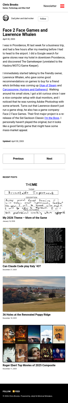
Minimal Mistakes (45, 396)
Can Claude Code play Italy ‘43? (22, 266)
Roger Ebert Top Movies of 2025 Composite (29, 365)
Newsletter (50, 6)
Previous (18, 158)
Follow (43, 19)
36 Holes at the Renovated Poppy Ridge (27, 314)
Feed (16, 391)
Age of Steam (48, 85)
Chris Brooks (16, 6)
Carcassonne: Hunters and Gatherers (25, 89)
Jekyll (33, 396)
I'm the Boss (52, 118)
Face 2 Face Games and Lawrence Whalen (25, 32)
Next (49, 158)
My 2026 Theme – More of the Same (25, 217)
